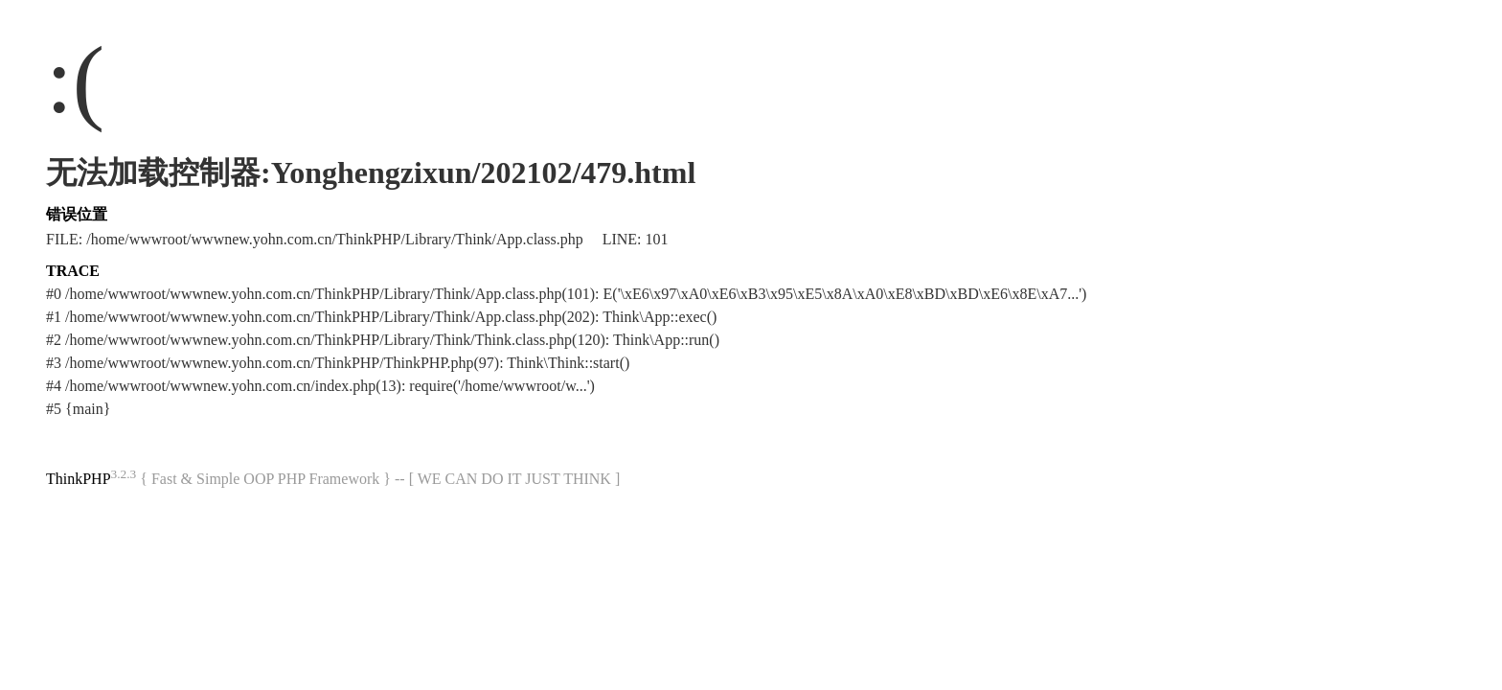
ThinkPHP (78, 479)
